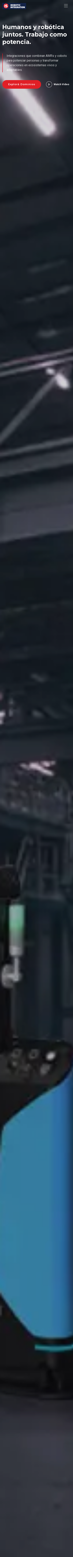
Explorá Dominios (21, 84)
